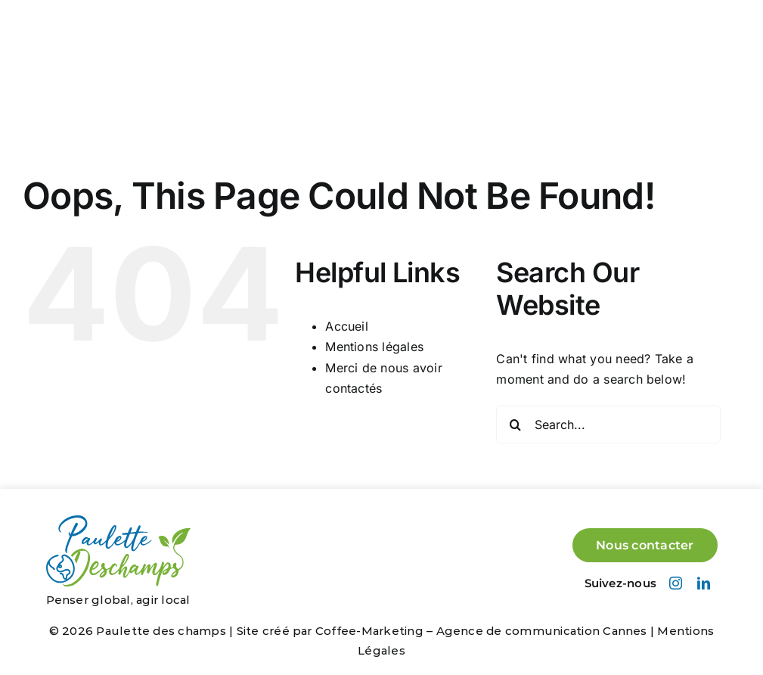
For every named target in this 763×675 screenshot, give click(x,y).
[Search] (515, 424)
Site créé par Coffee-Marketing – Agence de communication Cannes (442, 631)
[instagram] (675, 583)
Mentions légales (374, 346)
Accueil (346, 326)
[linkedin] (703, 583)
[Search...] (608, 424)
